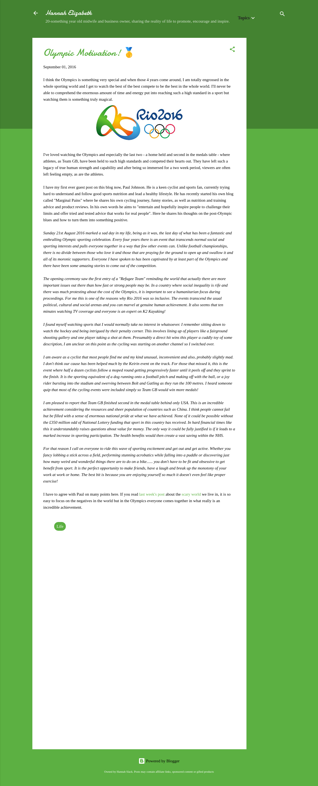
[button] (232, 50)
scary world (191, 494)
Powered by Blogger (159, 761)
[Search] (282, 15)
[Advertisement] (268, 119)
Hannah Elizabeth (68, 12)
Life (60, 526)
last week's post (152, 494)
